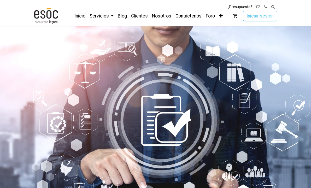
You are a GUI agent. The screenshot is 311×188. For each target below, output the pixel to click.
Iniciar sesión (260, 16)
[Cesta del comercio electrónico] (235, 16)
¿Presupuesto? (239, 7)
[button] (273, 7)
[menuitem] (79, 15)
